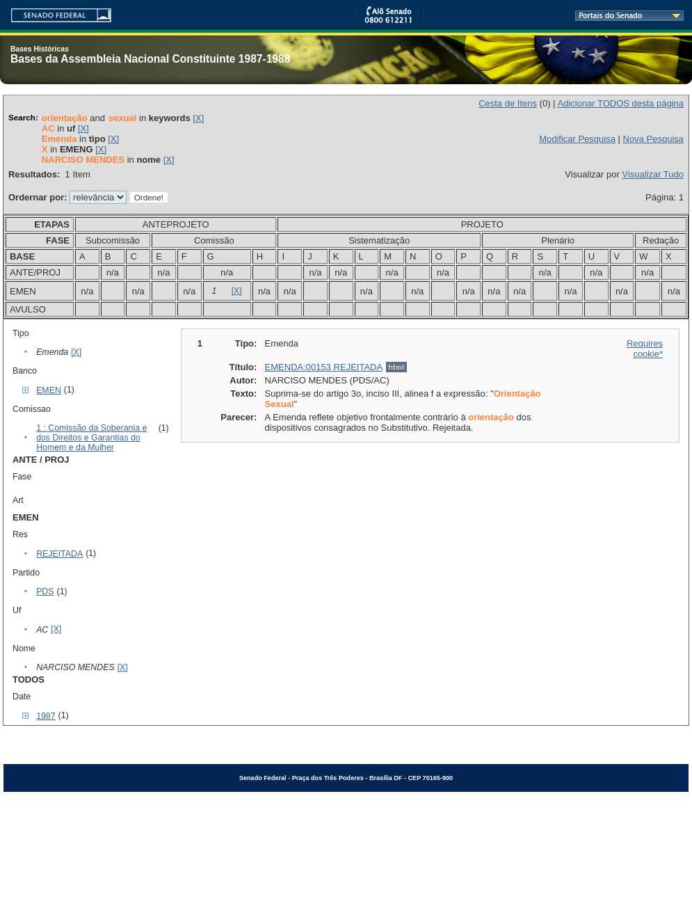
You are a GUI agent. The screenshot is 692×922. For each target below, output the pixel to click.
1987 (45, 716)
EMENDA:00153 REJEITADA (324, 367)
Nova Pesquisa (653, 139)
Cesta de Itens (507, 103)
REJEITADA (59, 554)
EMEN (48, 390)
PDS (45, 591)
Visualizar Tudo (653, 174)
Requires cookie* (645, 348)
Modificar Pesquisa (577, 139)
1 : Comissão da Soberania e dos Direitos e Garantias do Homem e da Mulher (91, 437)
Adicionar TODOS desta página (620, 103)
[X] (198, 118)
